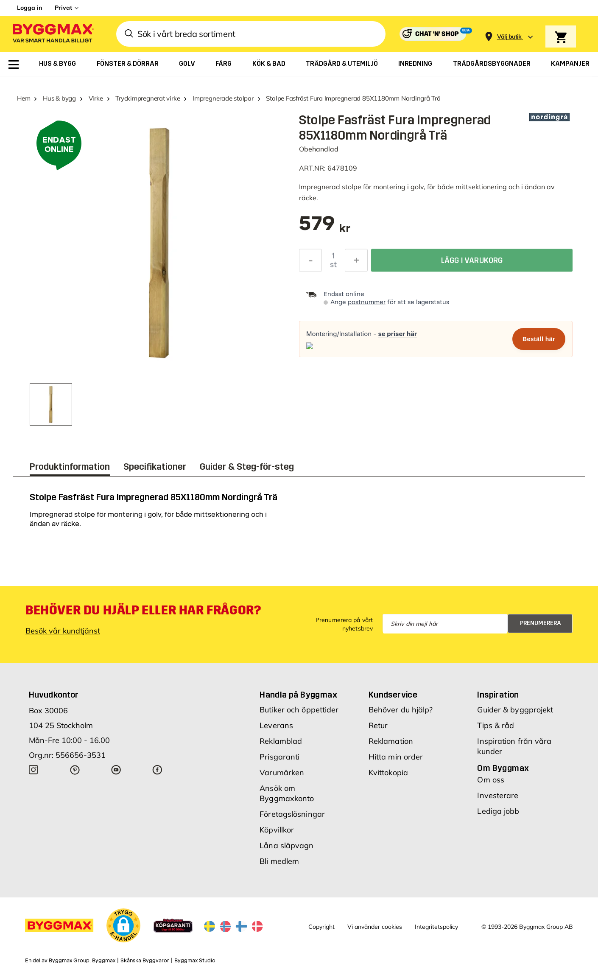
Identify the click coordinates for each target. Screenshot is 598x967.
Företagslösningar (292, 814)
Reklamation (391, 741)
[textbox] (324, 228)
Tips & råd (495, 725)
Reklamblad (281, 741)
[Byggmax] (52, 34)
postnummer (367, 302)
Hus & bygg (59, 98)
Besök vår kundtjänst (62, 631)
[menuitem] (13, 64)
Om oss (490, 780)
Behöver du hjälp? (401, 710)
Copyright (321, 927)
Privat (63, 7)
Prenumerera (540, 623)
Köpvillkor (277, 830)
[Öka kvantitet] (356, 261)
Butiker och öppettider (299, 710)
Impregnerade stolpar (223, 98)
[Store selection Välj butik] (509, 37)
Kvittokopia (388, 772)
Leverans (276, 725)
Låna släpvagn (286, 845)
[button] (123, 925)
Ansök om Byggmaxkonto (287, 793)
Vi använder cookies (374, 927)
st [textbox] (333, 266)
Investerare (497, 795)
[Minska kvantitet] (310, 261)
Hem (23, 98)
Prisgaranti (279, 757)
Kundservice (393, 695)
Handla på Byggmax (298, 695)
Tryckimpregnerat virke (147, 98)
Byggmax (103, 961)
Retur (378, 725)
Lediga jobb (498, 811)
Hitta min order (396, 757)
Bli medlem (279, 861)
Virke (96, 98)
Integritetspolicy (436, 927)
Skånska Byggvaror (144, 961)
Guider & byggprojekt (515, 710)
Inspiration (498, 695)
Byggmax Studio (194, 961)
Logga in (29, 7)
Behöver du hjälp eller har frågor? (143, 610)
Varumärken (282, 772)
